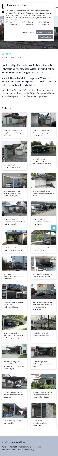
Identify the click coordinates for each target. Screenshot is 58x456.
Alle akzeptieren (45, 37)
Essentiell (13, 23)
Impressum (31, 32)
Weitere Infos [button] (13, 24)
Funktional (30, 23)
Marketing (46, 23)
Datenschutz (24, 32)
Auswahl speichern (44, 32)
